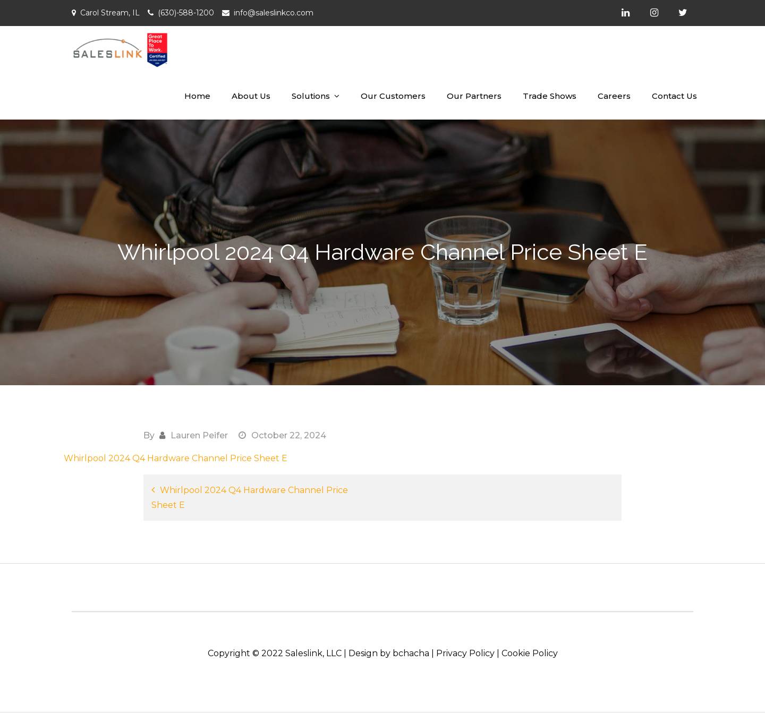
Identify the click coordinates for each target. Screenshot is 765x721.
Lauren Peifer (199, 435)
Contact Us (674, 96)
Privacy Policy (465, 653)
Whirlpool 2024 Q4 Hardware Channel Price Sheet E (175, 458)
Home (197, 96)
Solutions (311, 96)
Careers (614, 96)
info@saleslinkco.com (273, 13)
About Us (251, 96)
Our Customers (393, 96)
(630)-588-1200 (186, 13)
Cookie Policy (530, 653)
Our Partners (474, 96)
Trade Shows (549, 96)
